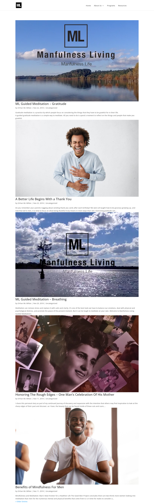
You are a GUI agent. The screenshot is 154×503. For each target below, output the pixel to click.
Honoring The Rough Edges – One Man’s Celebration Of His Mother (64, 394)
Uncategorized (51, 108)
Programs (111, 6)
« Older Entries (21, 501)
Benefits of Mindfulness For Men (39, 487)
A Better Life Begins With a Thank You (43, 199)
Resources (122, 6)
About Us (98, 6)
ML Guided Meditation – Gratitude (40, 104)
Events (133, 6)
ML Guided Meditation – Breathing (41, 299)
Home (88, 6)
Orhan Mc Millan (24, 108)
